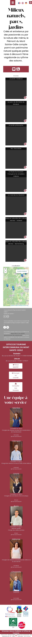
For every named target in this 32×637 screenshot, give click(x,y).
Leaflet (12, 305)
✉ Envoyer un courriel (15, 375)
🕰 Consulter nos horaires (15, 387)
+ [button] (5, 269)
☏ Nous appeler (16, 366)
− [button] (5, 272)
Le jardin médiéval (22, 271)
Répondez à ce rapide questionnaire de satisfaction (14, 334)
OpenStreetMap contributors (22, 305)
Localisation (16, 266)
